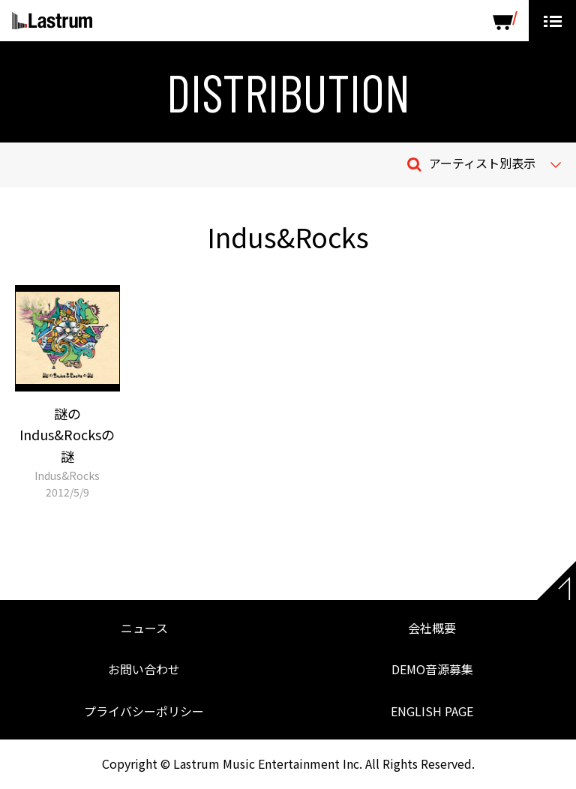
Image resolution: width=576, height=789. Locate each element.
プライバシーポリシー (144, 711)
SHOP (505, 20)
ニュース (144, 628)
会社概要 (432, 628)
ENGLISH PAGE (432, 711)
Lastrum (52, 21)
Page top (556, 580)
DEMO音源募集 (432, 669)
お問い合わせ (144, 669)
